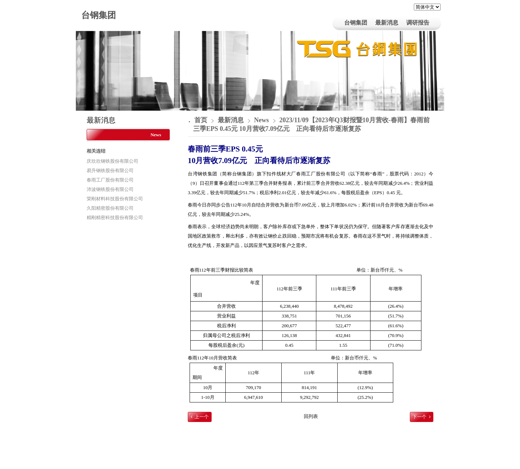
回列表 (311, 416)
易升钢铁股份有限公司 (110, 170)
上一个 (202, 416)
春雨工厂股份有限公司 (110, 180)
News (156, 134)
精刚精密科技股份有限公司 (115, 217)
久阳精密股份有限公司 (110, 208)
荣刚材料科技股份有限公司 (115, 198)
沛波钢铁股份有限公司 (110, 189)
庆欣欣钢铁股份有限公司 (112, 161)
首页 (200, 120)
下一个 (419, 416)
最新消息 (232, 120)
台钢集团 (98, 15)
